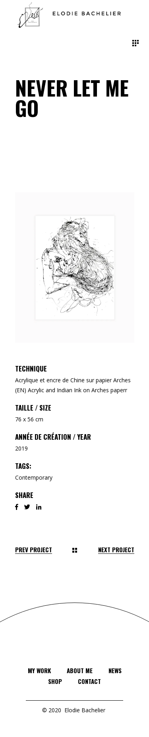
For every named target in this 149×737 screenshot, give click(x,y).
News (115, 670)
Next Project (116, 549)
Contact (89, 681)
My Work (39, 670)
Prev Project (33, 549)
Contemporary (33, 477)
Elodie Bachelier (85, 710)
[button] (74, 267)
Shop (55, 681)
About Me (80, 670)
